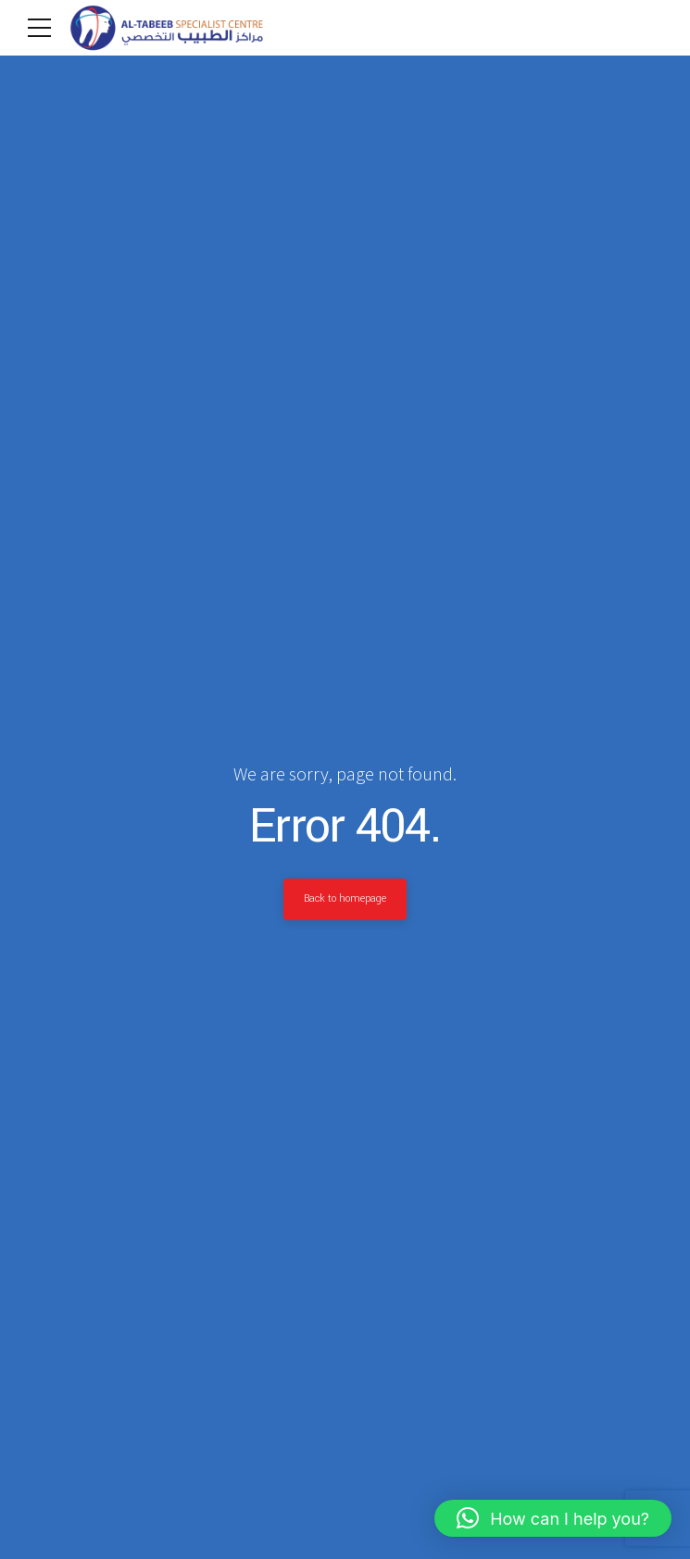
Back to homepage (345, 899)
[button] (552, 1518)
